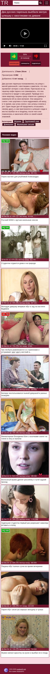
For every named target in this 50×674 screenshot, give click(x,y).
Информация (14, 63)
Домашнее (8, 124)
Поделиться (36, 63)
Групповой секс (32, 121)
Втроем (17, 121)
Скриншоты (25, 63)
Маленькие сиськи (25, 124)
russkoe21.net (21, 669)
